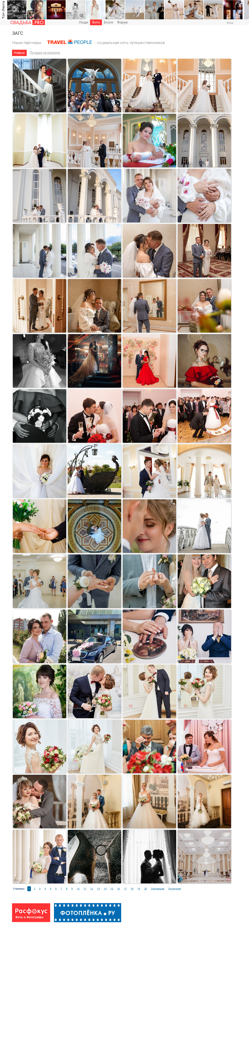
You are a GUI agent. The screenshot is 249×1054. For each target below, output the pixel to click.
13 (98, 888)
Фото (96, 22)
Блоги (108, 22)
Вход (230, 22)
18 (132, 888)
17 (125, 888)
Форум (122, 22)
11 (85, 888)
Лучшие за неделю (45, 53)
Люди (83, 22)
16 (118, 888)
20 (145, 888)
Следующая (157, 888)
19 (138, 888)
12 (91, 888)
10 (78, 888)
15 (111, 888)
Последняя (174, 888)
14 (105, 888)
